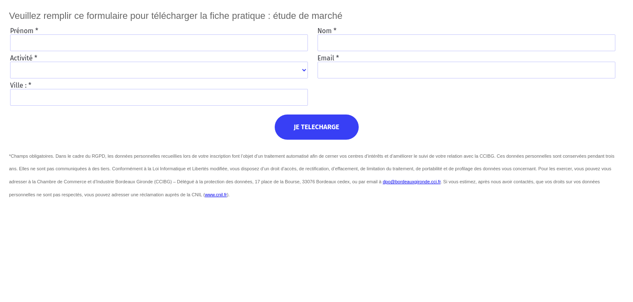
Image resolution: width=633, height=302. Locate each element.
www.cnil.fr (216, 194)
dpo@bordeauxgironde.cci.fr (412, 181)
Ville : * (21, 85)
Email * (328, 58)
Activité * (23, 58)
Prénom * (24, 30)
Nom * (327, 30)
